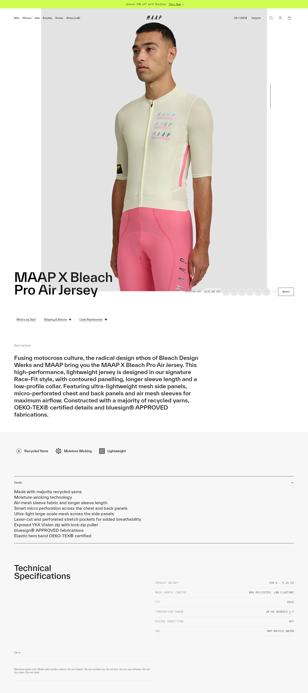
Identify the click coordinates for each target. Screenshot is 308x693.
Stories (59, 18)
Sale (37, 18)
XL (258, 291)
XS (226, 291)
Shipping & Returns (58, 319)
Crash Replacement (93, 319)
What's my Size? (26, 319)
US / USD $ (240, 18)
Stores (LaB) (73, 18)
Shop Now (175, 4)
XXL (266, 291)
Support (256, 18)
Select (286, 291)
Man (16, 18)
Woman (27, 18)
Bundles (47, 18)
